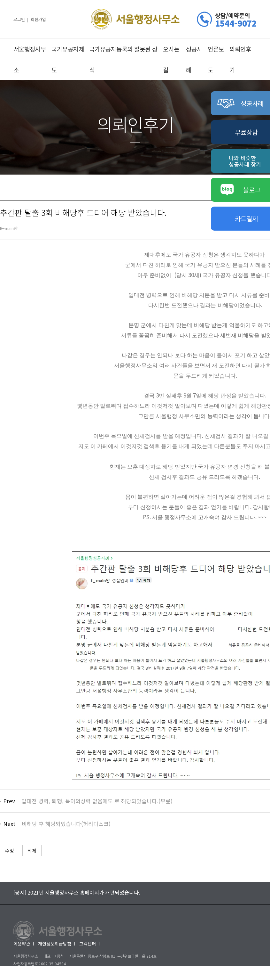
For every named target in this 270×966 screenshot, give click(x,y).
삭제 (31, 850)
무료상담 (246, 132)
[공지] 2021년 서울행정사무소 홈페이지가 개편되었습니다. (76, 892)
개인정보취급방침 (54, 943)
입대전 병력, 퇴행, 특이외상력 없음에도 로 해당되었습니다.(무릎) (97, 801)
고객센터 (87, 943)
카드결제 (246, 218)
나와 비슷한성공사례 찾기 (245, 161)
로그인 (19, 19)
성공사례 (240, 103)
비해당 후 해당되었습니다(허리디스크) (66, 824)
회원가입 (38, 19)
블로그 (240, 190)
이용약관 (21, 943)
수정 (9, 850)
